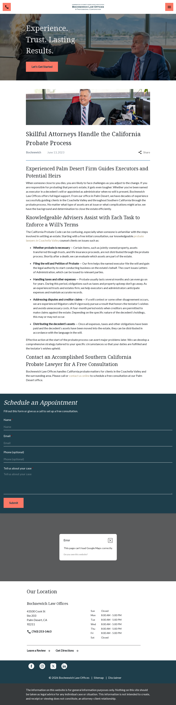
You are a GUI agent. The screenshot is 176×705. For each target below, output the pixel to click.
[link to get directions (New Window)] (56, 617)
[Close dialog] (110, 540)
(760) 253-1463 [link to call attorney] (39, 631)
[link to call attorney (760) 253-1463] (7, 7)
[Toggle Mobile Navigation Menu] (169, 7)
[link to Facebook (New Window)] (31, 666)
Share (144, 152)
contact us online (79, 375)
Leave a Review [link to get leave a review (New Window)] (39, 650)
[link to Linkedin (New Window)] (64, 666)
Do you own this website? (76, 554)
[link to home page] (88, 7)
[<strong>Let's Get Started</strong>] (42, 67)
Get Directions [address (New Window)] (67, 650)
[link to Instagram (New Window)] (42, 666)
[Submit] (14, 503)
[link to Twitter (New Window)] (53, 666)
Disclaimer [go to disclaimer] (114, 677)
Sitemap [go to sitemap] (99, 677)
